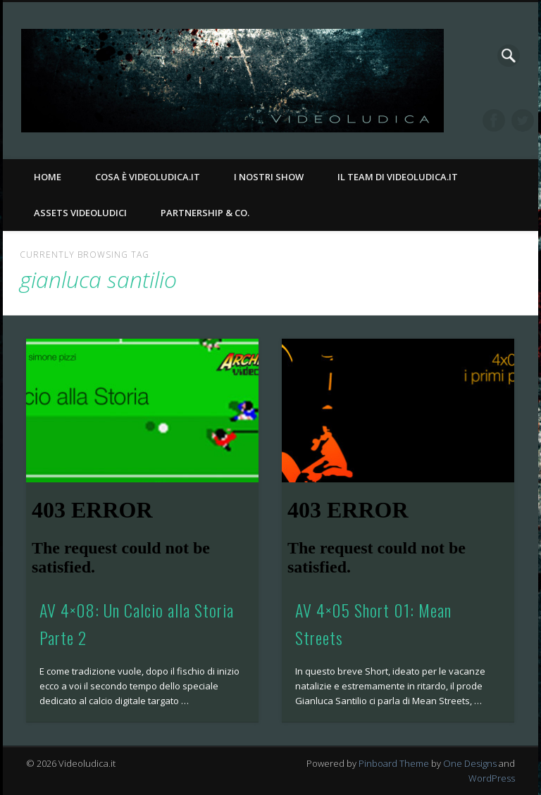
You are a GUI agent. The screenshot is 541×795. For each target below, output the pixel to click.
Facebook (494, 120)
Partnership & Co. (205, 212)
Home (47, 176)
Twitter (522, 120)
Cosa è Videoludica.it (147, 176)
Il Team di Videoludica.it (397, 176)
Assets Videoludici (80, 212)
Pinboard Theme (394, 763)
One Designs (470, 763)
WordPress (491, 778)
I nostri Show (269, 176)
